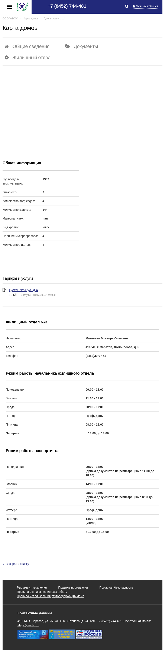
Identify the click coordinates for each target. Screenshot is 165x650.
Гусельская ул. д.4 (23, 290)
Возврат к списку (16, 564)
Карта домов (30, 18)
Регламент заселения (32, 587)
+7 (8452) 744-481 (67, 6)
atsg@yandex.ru (28, 625)
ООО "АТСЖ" (10, 18)
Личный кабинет (147, 6)
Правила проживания (73, 587)
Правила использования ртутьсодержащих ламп (50, 596)
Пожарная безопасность (116, 587)
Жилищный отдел (31, 57)
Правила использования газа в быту (42, 591)
